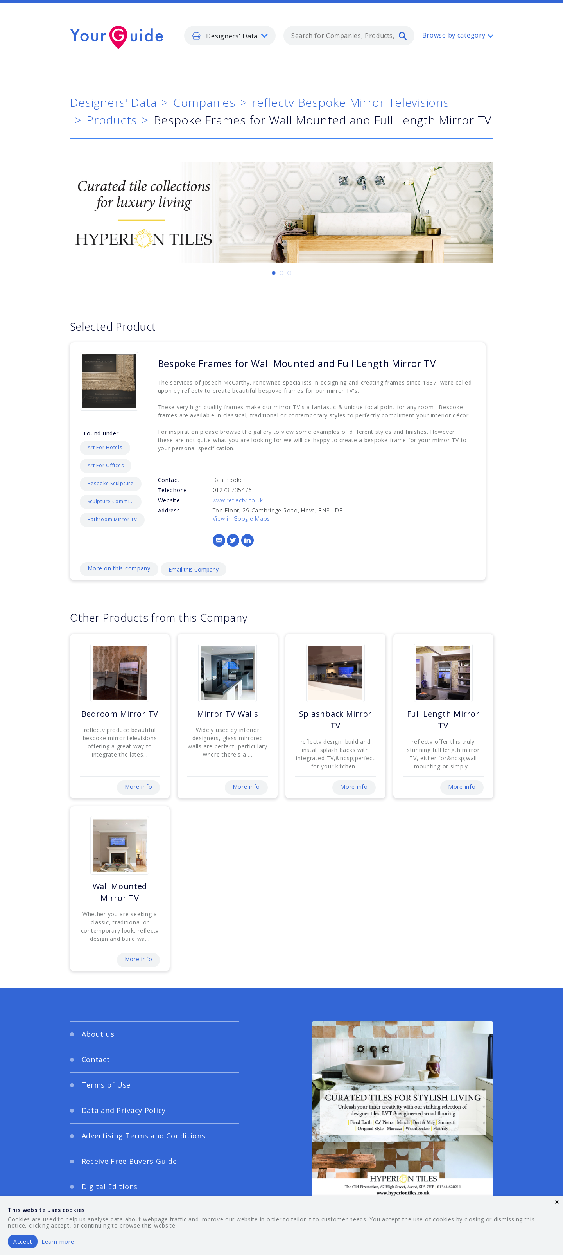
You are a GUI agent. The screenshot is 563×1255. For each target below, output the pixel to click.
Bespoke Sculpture (111, 483)
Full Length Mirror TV (443, 719)
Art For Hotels (105, 447)
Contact (96, 1059)
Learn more (57, 1241)
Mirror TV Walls (227, 713)
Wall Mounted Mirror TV (120, 892)
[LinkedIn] (247, 540)
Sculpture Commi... (111, 501)
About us (98, 1034)
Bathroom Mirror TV (112, 519)
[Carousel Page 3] (289, 273)
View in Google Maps (242, 518)
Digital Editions (110, 1186)
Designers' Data (113, 102)
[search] (403, 35)
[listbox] (230, 35)
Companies (204, 102)
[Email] (219, 540)
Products (111, 120)
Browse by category (454, 35)
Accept (22, 1241)
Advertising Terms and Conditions (144, 1135)
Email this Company (194, 569)
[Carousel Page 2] (281, 273)
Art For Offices (106, 465)
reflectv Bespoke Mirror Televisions (350, 102)
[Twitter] (233, 540)
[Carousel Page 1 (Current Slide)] (274, 273)
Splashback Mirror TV (335, 719)
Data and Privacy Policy (124, 1110)
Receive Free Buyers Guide (129, 1161)
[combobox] (348, 35)
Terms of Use (106, 1085)
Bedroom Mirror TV (119, 713)
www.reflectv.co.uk (238, 500)
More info (138, 786)
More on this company (119, 568)
